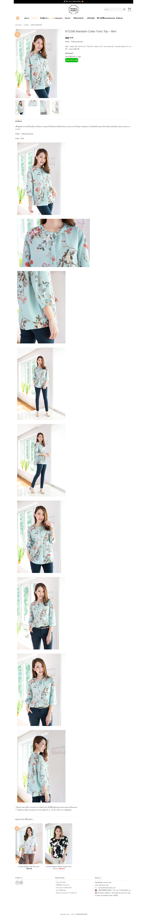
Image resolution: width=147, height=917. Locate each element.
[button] (129, 9)
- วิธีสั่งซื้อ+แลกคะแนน (62, 885)
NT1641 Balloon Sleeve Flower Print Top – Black (58, 867)
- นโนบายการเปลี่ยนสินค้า (63, 887)
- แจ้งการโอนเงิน (60, 882)
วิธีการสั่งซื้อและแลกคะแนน (106, 18)
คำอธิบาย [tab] (18, 121)
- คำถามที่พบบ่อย (60, 890)
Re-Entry (34, 18)
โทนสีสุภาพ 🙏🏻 (45, 18)
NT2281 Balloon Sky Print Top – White (29, 867)
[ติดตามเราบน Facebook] (17, 883)
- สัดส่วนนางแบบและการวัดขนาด (66, 893)
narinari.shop (107, 882)
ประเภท (68, 18)
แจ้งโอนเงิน (91, 18)
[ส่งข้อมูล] (124, 9)
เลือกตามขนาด (79, 18)
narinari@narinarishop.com (106, 888)
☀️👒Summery (57, 18)
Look (26, 25)
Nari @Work (36, 25)
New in (26, 18)
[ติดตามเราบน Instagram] (21, 883)
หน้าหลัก (18, 25)
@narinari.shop (104, 885)
